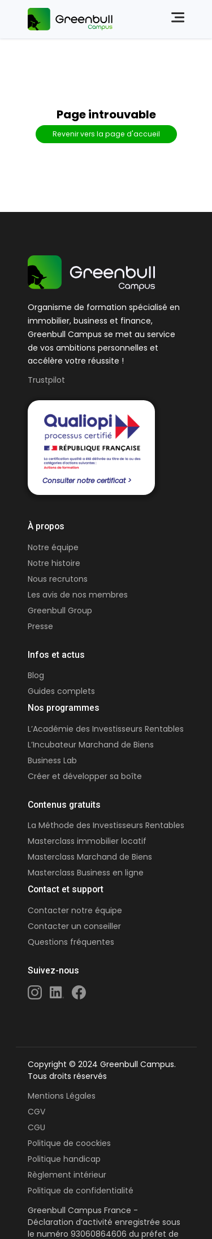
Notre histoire (54, 563)
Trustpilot (46, 380)
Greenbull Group (60, 610)
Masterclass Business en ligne (86, 872)
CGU (36, 1127)
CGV (36, 1111)
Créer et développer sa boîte (85, 776)
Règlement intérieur (67, 1174)
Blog (36, 675)
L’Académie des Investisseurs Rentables (106, 728)
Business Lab (52, 760)
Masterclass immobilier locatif (87, 841)
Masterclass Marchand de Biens (90, 856)
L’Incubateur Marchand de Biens (91, 744)
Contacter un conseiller (74, 926)
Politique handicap (64, 1159)
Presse (40, 626)
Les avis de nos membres (78, 594)
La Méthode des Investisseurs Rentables (106, 825)
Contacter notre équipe (75, 910)
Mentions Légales (62, 1095)
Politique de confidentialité (80, 1190)
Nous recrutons (58, 579)
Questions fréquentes (71, 942)
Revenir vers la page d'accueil (106, 134)
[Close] (171, 17)
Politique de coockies (69, 1143)
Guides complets (61, 691)
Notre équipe (53, 547)
